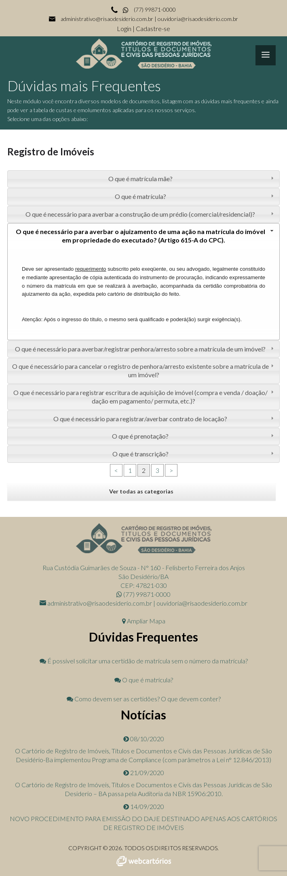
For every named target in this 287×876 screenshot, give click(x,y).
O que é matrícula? (143, 680)
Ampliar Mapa (143, 621)
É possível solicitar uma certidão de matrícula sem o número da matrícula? (144, 661)
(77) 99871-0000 (149, 9)
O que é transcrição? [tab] (194, 454)
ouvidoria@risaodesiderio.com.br (198, 18)
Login (125, 28)
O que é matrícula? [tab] (195, 196)
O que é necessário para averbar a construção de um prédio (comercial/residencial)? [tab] (150, 214)
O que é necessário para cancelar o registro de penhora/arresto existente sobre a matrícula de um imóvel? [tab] (144, 370)
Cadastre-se (153, 28)
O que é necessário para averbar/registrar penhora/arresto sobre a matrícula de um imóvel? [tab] (145, 349)
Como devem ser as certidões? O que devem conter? (144, 698)
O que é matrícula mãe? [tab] (192, 178)
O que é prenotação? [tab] (193, 436)
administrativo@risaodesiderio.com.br (107, 18)
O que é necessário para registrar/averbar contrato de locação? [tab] (164, 418)
